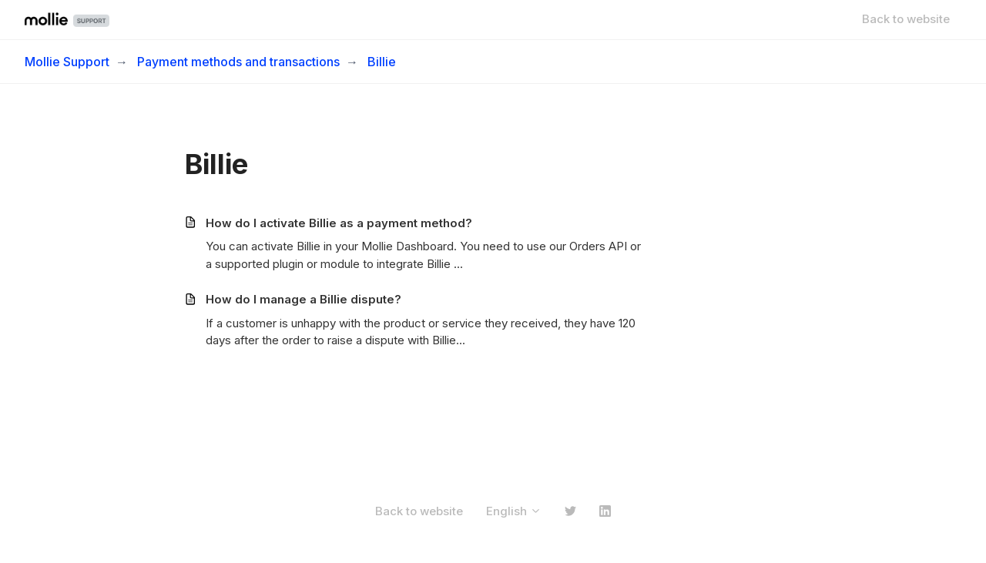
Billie (381, 61)
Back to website (906, 19)
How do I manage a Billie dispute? (303, 299)
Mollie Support (67, 61)
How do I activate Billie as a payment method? (339, 223)
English (514, 511)
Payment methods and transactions (238, 61)
